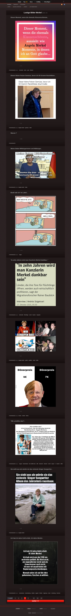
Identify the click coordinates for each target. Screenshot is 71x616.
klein (31, 127)
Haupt (19, 1)
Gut (10, 66)
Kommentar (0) (12, 70)
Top (25, 1)
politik (26, 360)
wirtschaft (21, 314)
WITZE (8, 6)
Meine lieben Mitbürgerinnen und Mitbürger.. (26, 148)
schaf (30, 314)
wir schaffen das (32, 463)
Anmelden (9, 4)
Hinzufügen (46, 1)
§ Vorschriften (22, 4)
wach (49, 593)
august (20, 463)
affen (37, 360)
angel (20, 254)
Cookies (29, 612)
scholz (20, 415)
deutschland (25, 463)
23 (33, 598)
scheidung (54, 593)
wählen (33, 593)
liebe (26, 187)
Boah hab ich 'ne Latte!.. (19, 192)
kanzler (34, 314)
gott (28, 70)
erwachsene (21, 593)
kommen (58, 593)
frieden (41, 593)
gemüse (27, 127)
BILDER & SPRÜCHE (17, 6)
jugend (37, 593)
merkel (23, 415)
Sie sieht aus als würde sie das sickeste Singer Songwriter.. (31, 469)
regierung (45, 593)
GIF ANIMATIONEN (33, 6)
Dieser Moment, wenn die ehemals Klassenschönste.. (29, 17)
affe (37, 463)
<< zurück (10, 598)
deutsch (45, 463)
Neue (31, 1)
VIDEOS (25, 6)
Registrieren (16, 4)
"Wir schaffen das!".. (18, 421)
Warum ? (14, 133)
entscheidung (28, 593)
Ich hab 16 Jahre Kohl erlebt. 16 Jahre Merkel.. (27, 538)
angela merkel (21, 127)
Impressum (34, 612)
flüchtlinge (26, 314)
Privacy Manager (40, 612)
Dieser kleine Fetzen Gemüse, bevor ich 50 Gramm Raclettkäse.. (33, 75)
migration (38, 314)
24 (37, 598)
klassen (31, 70)
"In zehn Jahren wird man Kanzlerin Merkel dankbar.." (29, 260)
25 (41, 598)
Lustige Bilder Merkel (33, 13)
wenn (25, 70)
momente (21, 70)
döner (27, 415)
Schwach (16, 66)
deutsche (41, 463)
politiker (30, 360)
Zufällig (37, 1)
